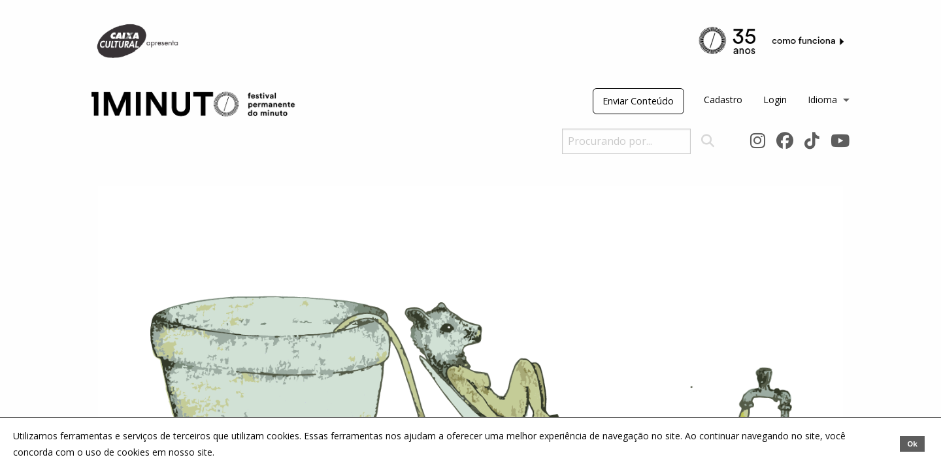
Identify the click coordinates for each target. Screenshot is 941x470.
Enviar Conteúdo (638, 101)
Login (775, 99)
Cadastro (723, 99)
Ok (912, 443)
